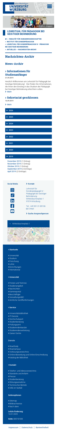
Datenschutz (27, 427)
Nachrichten (14, 289)
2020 (11, 150)
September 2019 (14, 169)
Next (49, 22)
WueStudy (13, 346)
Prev (8, 22)
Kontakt (31, 184)
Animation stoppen (44, 26)
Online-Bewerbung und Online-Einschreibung (28, 355)
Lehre (11, 264)
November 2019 (14, 164)
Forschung (13, 261)
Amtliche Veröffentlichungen (21, 300)
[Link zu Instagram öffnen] (11, 190)
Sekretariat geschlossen (22, 97)
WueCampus (14, 349)
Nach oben (13, 406)
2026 (11, 110)
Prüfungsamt (14, 325)
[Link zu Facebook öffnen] (11, 206)
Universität (13, 255)
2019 (11, 156)
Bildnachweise (15, 403)
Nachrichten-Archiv (27, 50)
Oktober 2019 (13, 166)
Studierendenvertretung (18, 330)
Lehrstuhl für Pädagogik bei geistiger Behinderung (26, 32)
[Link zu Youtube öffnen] (11, 211)
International (14, 270)
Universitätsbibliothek (18, 313)
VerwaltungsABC (16, 297)
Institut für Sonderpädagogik (20, 42)
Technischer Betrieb (17, 385)
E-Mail (31, 209)
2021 (11, 143)
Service (12, 307)
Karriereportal (14, 291)
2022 (11, 137)
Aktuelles (11, 50)
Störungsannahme (16, 382)
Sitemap (12, 401)
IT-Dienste (13, 316)
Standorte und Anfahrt (18, 373)
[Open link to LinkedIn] (11, 200)
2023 (11, 130)
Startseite (13, 249)
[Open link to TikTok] (11, 195)
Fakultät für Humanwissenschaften (25, 39)
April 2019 (11, 171)
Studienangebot (15, 286)
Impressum (13, 427)
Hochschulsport (15, 319)
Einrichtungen (14, 267)
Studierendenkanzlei (17, 327)
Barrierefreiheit (42, 427)
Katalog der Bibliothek (18, 357)
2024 (11, 124)
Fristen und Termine (17, 283)
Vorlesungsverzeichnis (18, 352)
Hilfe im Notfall (15, 388)
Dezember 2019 (14, 161)
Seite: (10, 419)
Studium (12, 258)
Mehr (9, 92)
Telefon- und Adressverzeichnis (22, 371)
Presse (12, 376)
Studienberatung (16, 322)
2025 (11, 117)
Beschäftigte (14, 294)
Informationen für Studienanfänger (17, 72)
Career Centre (14, 333)
